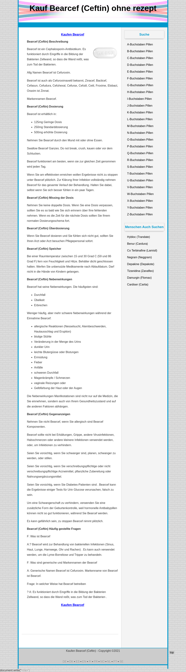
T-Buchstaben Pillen (140, 173)
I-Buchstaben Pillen (139, 98)
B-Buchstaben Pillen (140, 51)
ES (77, 661)
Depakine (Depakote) (140, 264)
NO (102, 661)
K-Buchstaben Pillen (140, 112)
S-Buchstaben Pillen (140, 166)
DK (71, 661)
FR (96, 661)
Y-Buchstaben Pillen (140, 207)
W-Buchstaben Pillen (140, 194)
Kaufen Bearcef (72, 34)
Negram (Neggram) (139, 257)
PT (115, 661)
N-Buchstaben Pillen (140, 132)
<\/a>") (25, 670)
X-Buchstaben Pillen (140, 200)
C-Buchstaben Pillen (140, 58)
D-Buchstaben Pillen (140, 64)
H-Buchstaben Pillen (140, 92)
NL (109, 661)
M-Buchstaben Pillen (140, 126)
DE (65, 661)
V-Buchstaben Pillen (140, 187)
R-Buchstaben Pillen (140, 160)
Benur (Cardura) (137, 243)
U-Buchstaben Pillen (140, 180)
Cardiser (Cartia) (137, 284)
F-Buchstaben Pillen (140, 78)
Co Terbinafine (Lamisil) (142, 250)
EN (84, 661)
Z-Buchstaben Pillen (140, 214)
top (172, 652)
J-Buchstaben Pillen (139, 105)
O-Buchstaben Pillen (140, 139)
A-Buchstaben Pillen (140, 44)
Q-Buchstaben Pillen (140, 153)
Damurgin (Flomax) (139, 277)
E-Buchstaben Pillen (140, 71)
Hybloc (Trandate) (138, 236)
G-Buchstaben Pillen (140, 85)
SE (121, 661)
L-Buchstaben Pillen (140, 119)
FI (90, 661)
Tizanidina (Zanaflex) (140, 270)
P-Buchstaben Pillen (140, 146)
